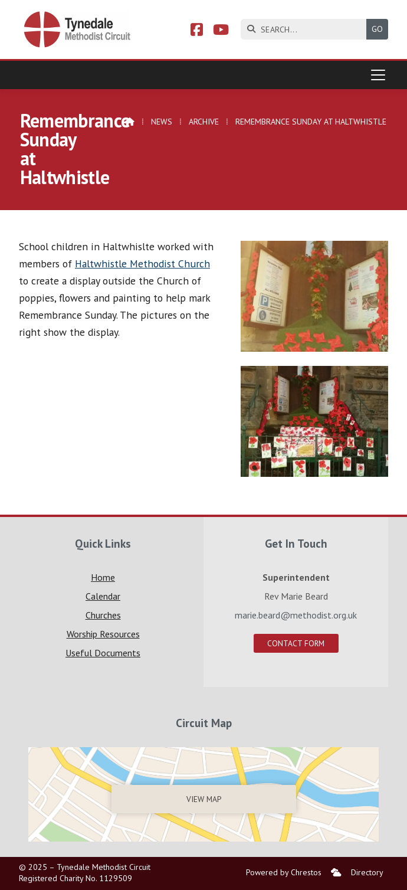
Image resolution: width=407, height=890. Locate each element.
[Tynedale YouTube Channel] (221, 31)
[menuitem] (336, 872)
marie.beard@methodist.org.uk (296, 615)
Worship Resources (103, 634)
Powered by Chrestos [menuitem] (283, 872)
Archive (204, 121)
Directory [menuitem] (367, 872)
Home (103, 577)
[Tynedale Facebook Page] (197, 31)
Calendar (103, 596)
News (161, 121)
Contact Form (295, 643)
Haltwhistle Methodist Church (142, 263)
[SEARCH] (306, 29)
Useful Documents (102, 653)
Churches (103, 615)
